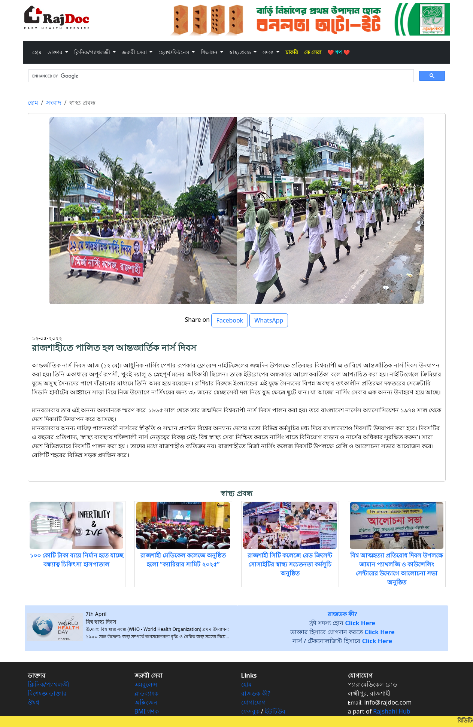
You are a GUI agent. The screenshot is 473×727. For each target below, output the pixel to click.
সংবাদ (53, 102)
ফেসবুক (250, 711)
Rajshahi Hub (391, 711)
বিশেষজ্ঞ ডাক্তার (47, 693)
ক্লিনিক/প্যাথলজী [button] (93, 52)
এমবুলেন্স (145, 684)
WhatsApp (268, 320)
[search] (220, 75)
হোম (38, 52)
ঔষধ (33, 702)
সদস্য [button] (269, 52)
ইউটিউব (275, 711)
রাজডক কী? (255, 693)
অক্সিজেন (145, 702)
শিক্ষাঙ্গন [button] (210, 52)
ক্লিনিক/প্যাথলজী (49, 684)
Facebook (229, 320)
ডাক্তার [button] (56, 52)
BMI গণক (146, 711)
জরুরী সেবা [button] (135, 52)
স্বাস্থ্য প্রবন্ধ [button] (240, 52)
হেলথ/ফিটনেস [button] (174, 52)
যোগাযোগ (253, 702)
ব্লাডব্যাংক (146, 693)
